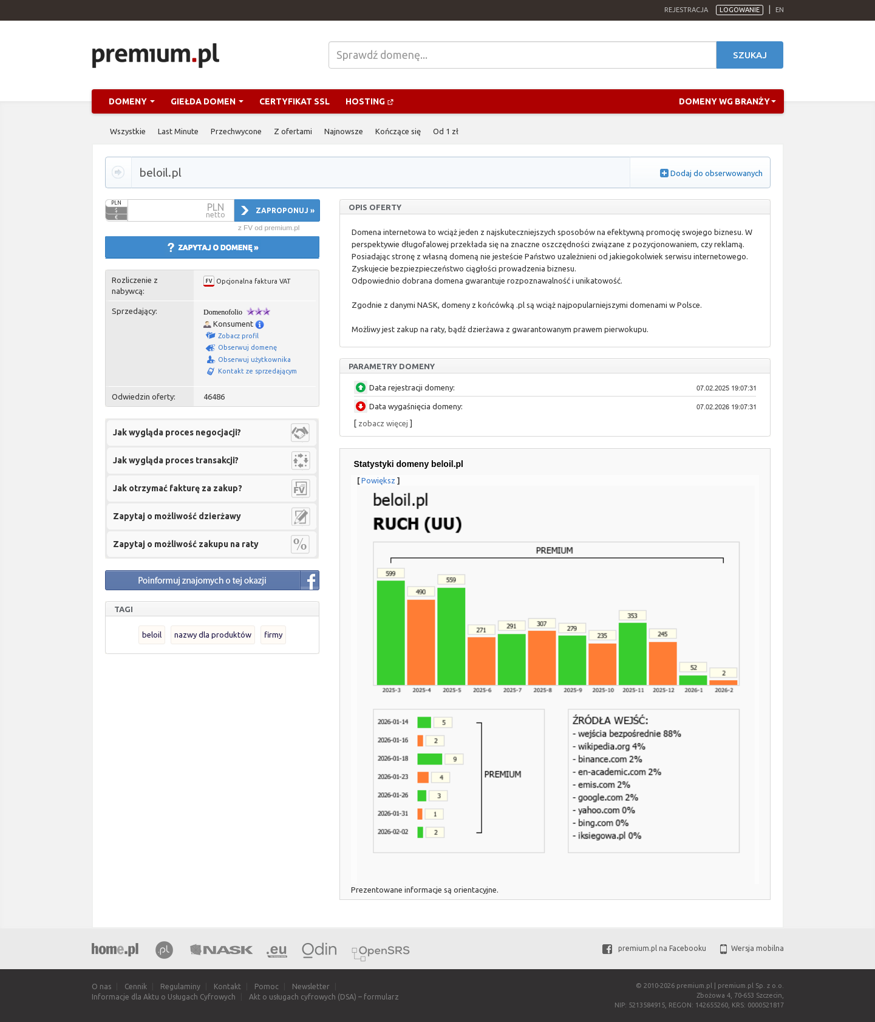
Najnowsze (343, 131)
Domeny (132, 101)
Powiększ (378, 480)
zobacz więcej (383, 423)
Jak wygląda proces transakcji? (176, 460)
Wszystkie (128, 131)
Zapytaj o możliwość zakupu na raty (186, 544)
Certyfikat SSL (294, 101)
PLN (116, 203)
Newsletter (311, 986)
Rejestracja (686, 9)
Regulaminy (180, 986)
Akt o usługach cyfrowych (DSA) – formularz (324, 997)
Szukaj (750, 55)
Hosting (370, 101)
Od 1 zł (445, 131)
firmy (273, 634)
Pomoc (266, 986)
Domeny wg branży (727, 101)
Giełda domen (207, 101)
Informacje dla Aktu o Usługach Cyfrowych (164, 997)
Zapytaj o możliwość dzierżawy (177, 516)
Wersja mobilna (752, 948)
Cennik (135, 986)
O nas (101, 986)
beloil (152, 634)
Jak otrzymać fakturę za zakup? (177, 488)
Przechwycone (236, 131)
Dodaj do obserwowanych (716, 173)
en (779, 9)
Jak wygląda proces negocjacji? (177, 432)
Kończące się (398, 131)
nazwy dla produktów (212, 634)
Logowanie (740, 9)
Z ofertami (293, 131)
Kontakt (227, 986)
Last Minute (178, 131)
